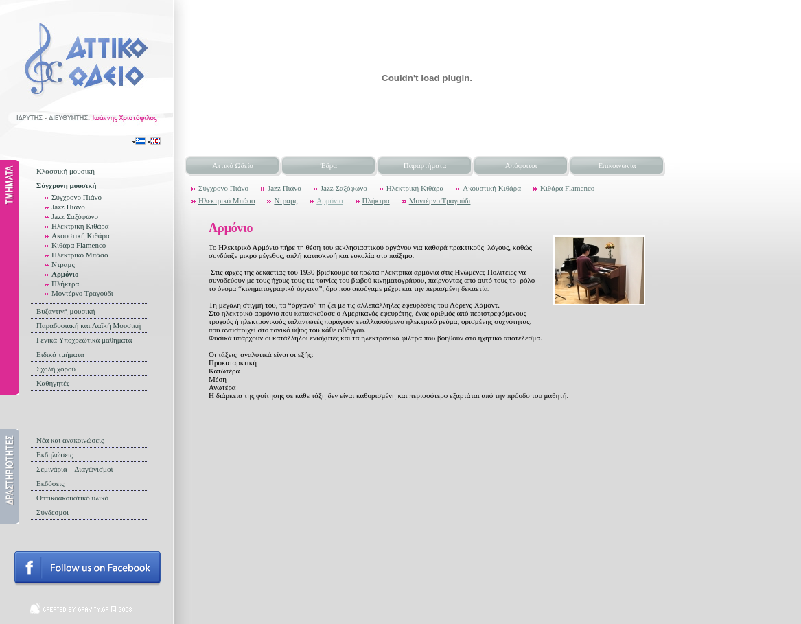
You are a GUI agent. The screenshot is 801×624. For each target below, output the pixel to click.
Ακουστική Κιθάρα (80, 235)
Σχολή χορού (56, 369)
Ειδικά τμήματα (60, 354)
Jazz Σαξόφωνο (74, 216)
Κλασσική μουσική (65, 171)
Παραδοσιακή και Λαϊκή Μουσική (88, 325)
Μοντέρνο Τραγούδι (82, 293)
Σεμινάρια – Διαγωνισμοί (74, 469)
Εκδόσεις (50, 483)
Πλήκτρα (65, 283)
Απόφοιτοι (521, 165)
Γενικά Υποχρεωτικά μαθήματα (84, 340)
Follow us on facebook (87, 568)
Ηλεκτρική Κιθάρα (80, 226)
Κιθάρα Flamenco (78, 245)
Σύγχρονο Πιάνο (76, 197)
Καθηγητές (52, 383)
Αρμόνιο (64, 274)
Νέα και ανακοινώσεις (70, 440)
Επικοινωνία (617, 165)
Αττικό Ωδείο (232, 165)
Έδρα (329, 165)
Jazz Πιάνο (68, 207)
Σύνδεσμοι (52, 512)
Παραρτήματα (425, 165)
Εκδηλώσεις (54, 454)
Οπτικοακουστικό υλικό (72, 498)
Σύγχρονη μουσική (66, 185)
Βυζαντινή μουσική (65, 311)
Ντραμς (63, 264)
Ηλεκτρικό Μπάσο (79, 255)
